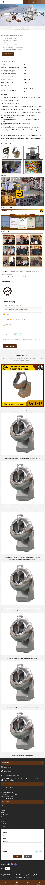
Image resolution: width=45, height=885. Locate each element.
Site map (3, 819)
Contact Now (8, 54)
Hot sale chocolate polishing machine (18, 309)
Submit (17, 856)
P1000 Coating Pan (32, 27)
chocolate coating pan (7, 274)
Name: (5, 832)
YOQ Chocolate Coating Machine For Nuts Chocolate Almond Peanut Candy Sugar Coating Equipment (22, 609)
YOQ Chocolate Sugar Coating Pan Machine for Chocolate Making (22, 658)
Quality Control (4, 814)
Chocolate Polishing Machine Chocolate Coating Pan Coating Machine (22, 458)
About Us (3, 805)
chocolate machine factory (16, 271)
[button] (43, 15)
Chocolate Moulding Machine (8, 790)
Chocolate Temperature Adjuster (9, 794)
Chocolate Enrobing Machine (8, 792)
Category (10, 27)
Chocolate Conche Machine (8, 788)
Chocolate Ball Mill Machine (8, 799)
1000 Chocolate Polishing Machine (22, 410)
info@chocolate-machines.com (12, 775)
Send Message (9, 346)
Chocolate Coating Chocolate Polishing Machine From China (22, 707)
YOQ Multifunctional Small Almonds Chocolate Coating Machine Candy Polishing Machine (22, 508)
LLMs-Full (3, 823)
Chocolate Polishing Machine (20, 27)
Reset (28, 856)
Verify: (5, 851)
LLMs (2, 821)
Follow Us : (4, 864)
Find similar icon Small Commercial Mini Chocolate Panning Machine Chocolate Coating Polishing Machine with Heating (22, 558)
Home (4, 27)
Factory (3, 810)
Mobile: (5, 838)
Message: (5, 841)
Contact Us (4, 816)
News (2, 812)
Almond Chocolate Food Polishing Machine (22, 755)
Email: (5, 835)
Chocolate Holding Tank (7, 796)
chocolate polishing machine (32, 271)
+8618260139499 (8, 767)
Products (3, 808)
